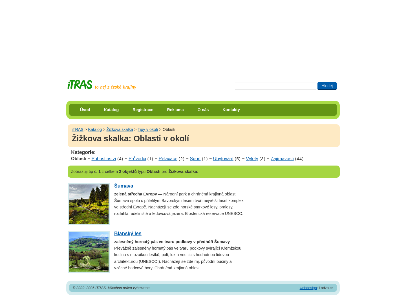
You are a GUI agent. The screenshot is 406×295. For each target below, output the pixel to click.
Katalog (111, 109)
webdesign (308, 288)
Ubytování (223, 158)
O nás (203, 109)
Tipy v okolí (148, 129)
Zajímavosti (282, 158)
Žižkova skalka (120, 129)
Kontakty (231, 109)
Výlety (252, 158)
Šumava (123, 186)
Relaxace (167, 158)
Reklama (175, 109)
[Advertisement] (203, 35)
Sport (195, 158)
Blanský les (128, 233)
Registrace (143, 109)
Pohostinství (103, 158)
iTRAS (77, 129)
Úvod (85, 109)
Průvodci (137, 158)
